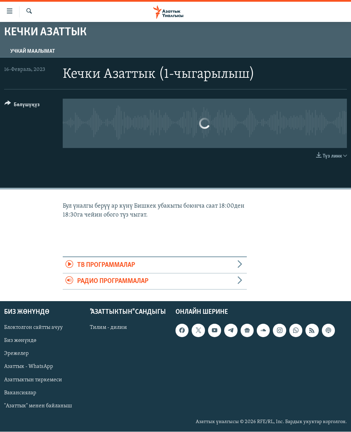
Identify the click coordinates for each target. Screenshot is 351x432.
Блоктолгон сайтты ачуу (33, 328)
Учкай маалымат (32, 51)
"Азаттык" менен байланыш (38, 406)
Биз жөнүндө (20, 341)
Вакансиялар (20, 393)
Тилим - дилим (108, 328)
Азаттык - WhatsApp (28, 367)
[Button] (22, 106)
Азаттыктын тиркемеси (33, 380)
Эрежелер (16, 354)
